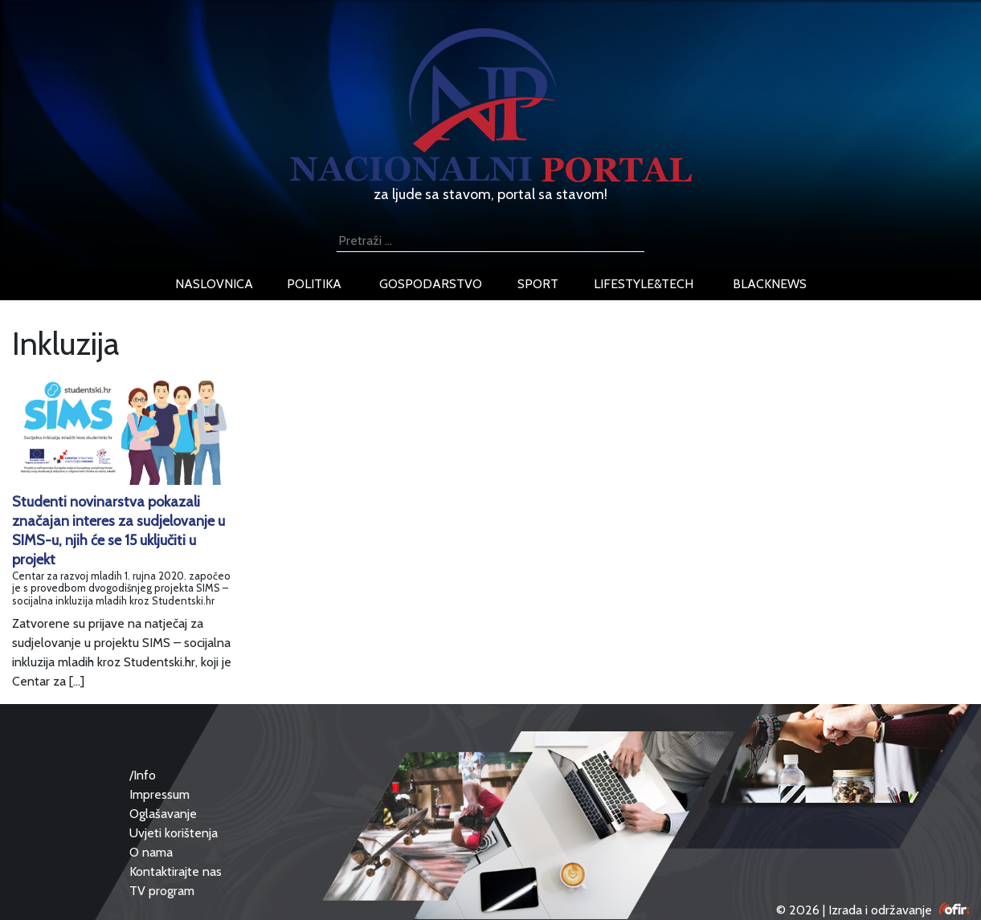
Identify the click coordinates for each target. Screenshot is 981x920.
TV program (161, 890)
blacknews (770, 283)
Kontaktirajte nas (175, 871)
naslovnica (214, 283)
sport (537, 283)
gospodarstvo (430, 283)
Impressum (159, 794)
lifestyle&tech (643, 283)
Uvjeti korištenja (173, 833)
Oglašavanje (163, 813)
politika (314, 283)
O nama (151, 852)
